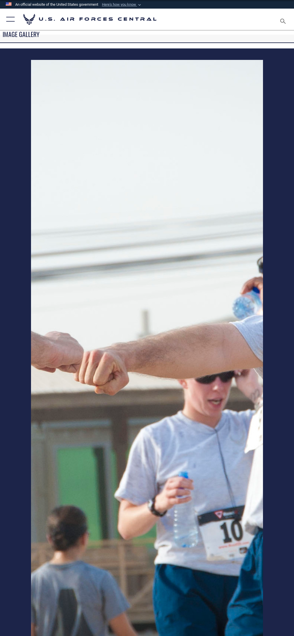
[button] (122, 4)
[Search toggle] (284, 19)
